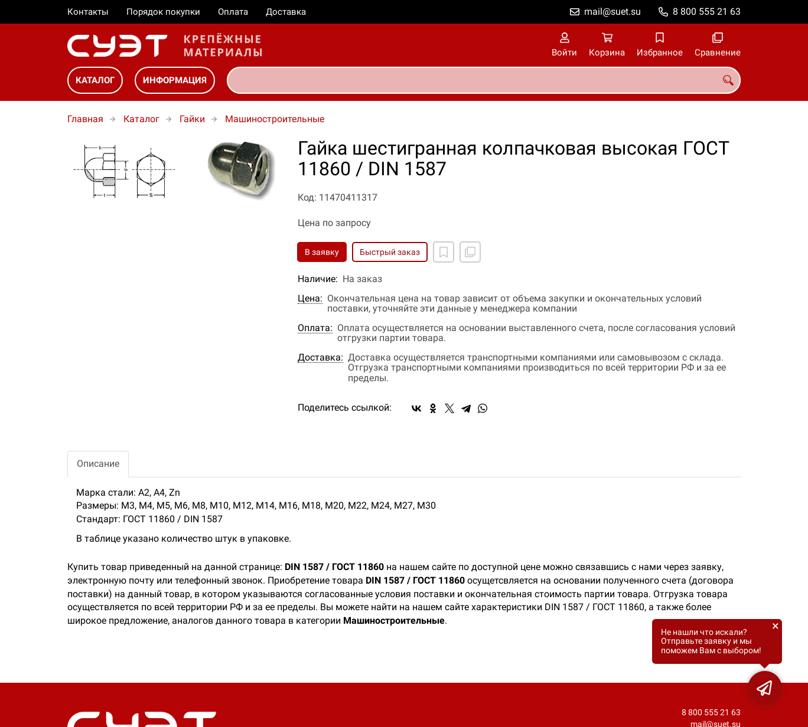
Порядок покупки (163, 11)
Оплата (233, 11)
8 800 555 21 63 (707, 11)
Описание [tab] (98, 463)
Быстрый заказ (390, 252)
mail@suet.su (612, 11)
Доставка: (320, 357)
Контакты (88, 11)
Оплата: (315, 328)
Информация (175, 80)
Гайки (192, 119)
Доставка (286, 11)
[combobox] (484, 80)
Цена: (310, 298)
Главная (85, 119)
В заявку (322, 252)
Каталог (95, 80)
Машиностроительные (274, 119)
